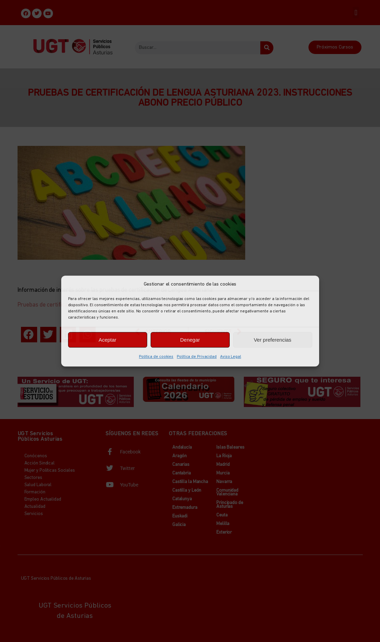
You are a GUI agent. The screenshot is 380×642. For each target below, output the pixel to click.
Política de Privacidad (197, 357)
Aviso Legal (230, 357)
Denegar (190, 340)
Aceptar (108, 340)
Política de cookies (156, 357)
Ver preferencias (272, 340)
